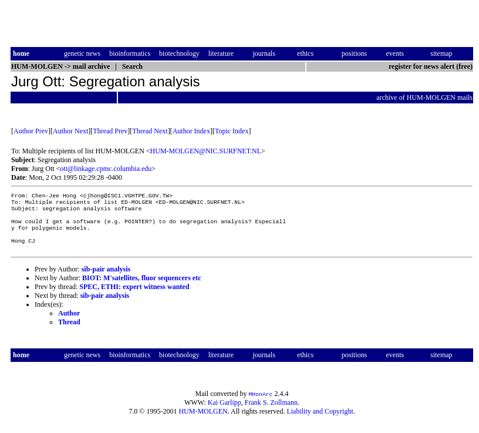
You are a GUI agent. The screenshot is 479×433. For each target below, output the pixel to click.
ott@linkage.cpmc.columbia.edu (105, 169)
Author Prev (31, 131)
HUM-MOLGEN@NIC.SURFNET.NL (206, 151)
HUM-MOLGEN (202, 422)
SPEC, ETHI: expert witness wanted (134, 297)
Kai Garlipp (224, 413)
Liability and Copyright (319, 422)
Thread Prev (110, 131)
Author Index (191, 131)
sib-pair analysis (106, 280)
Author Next (70, 131)
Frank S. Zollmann (271, 413)
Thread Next (149, 131)
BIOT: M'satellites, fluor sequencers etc (141, 288)
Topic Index (231, 131)
